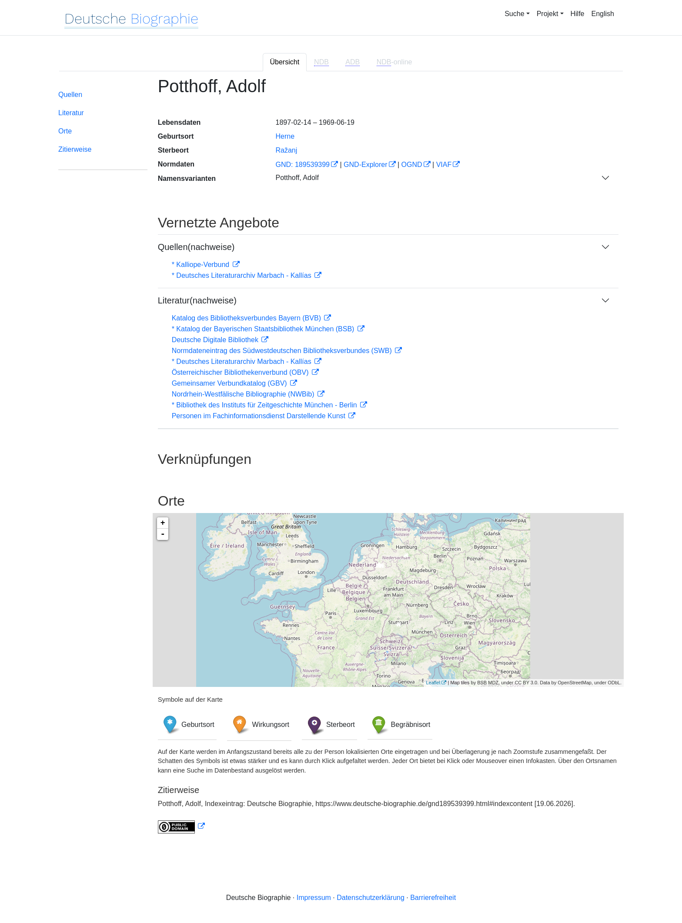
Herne (284, 136)
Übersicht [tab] (285, 62)
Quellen (70, 94)
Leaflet (433, 682)
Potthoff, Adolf (296, 177)
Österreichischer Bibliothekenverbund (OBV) (241, 372)
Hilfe (578, 13)
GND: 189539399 (302, 164)
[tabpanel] (341, 460)
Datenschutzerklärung (371, 897)
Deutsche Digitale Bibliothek (216, 339)
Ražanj (286, 150)
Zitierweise (74, 149)
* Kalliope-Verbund (201, 264)
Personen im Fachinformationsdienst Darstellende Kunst (260, 416)
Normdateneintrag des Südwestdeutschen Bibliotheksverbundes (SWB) (283, 350)
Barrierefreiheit (433, 897)
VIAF (444, 164)
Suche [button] (514, 13)
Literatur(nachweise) (197, 300)
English (603, 13)
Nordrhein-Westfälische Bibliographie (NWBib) (244, 394)
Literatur (71, 113)
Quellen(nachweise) (196, 247)
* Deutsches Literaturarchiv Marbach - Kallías (242, 275)
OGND (411, 164)
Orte (65, 131)
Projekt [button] (547, 13)
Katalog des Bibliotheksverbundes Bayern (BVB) (247, 318)
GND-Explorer (365, 164)
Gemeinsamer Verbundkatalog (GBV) (230, 383)
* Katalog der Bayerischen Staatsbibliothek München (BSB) (264, 329)
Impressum (314, 897)
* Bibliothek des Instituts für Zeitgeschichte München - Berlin (265, 405)
